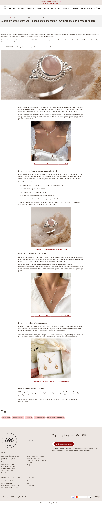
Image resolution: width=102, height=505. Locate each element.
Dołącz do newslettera (64, 444)
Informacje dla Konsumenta (10, 456)
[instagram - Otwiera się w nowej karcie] (29, 441)
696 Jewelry (4, 17)
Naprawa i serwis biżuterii (9, 487)
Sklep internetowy (49, 503)
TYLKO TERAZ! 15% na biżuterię (49, 1)
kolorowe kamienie (39, 47)
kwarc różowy (27, 47)
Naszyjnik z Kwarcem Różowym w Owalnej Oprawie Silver (51, 316)
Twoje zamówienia (7, 471)
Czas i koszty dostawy (8, 481)
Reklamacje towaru (7, 464)
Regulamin (4, 462)
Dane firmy (30, 483)
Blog (10, 17)
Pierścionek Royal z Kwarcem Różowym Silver (51, 249)
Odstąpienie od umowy (8, 466)
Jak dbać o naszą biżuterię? (35, 458)
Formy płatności (6, 483)
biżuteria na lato (51, 47)
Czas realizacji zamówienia (10, 485)
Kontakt (29, 481)
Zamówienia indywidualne (35, 456)
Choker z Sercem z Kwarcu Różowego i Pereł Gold (51, 164)
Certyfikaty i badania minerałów (37, 460)
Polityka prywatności (8, 468)
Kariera (29, 463)
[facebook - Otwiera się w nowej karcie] (32, 441)
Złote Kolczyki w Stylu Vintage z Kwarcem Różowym (51, 381)
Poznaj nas (30, 485)
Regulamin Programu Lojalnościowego (8, 459)
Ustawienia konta (7, 473)
